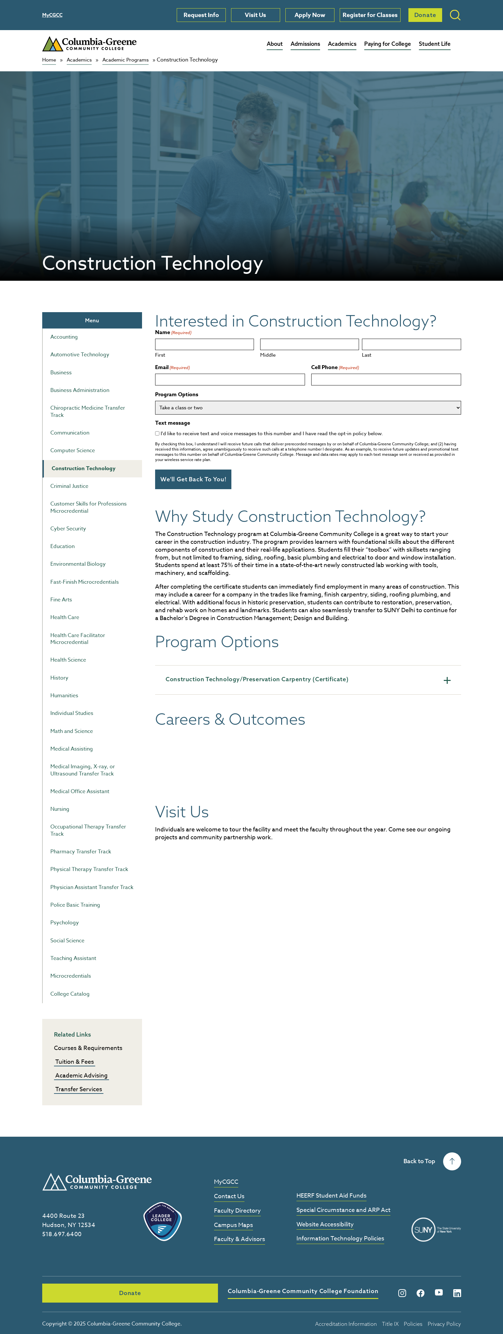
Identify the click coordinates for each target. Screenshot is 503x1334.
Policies (413, 1322)
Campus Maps (233, 1225)
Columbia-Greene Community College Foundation (205, 1291)
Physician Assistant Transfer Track (91, 887)
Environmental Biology (78, 564)
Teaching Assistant (73, 958)
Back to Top (432, 1161)
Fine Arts (61, 600)
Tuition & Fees (74, 1061)
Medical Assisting (71, 749)
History (59, 678)
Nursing (59, 809)
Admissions (305, 43)
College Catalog (70, 994)
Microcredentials (70, 976)
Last (366, 354)
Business (61, 372)
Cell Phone (335, 367)
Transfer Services (78, 1089)
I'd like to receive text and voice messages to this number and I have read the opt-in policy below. (272, 433)
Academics (342, 43)
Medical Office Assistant (79, 791)
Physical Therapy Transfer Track (89, 869)
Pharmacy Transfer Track (80, 852)
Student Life (435, 43)
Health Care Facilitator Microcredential (77, 638)
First (160, 354)
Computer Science (72, 450)
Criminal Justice (69, 486)
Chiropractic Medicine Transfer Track (87, 411)
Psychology (64, 923)
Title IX (390, 1322)
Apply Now (310, 15)
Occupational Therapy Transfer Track (88, 830)
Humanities (64, 696)
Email (172, 367)
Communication (69, 433)
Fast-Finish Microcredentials (84, 582)
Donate (425, 15)
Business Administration (79, 390)
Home (49, 59)
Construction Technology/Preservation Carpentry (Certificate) (308, 678)
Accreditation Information (346, 1322)
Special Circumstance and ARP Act (343, 1210)
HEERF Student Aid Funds (331, 1196)
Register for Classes (370, 15)
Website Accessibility (325, 1224)
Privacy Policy (444, 1322)
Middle (268, 354)
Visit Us (255, 15)
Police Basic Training (75, 905)
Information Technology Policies (340, 1239)
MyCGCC (52, 14)
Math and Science (71, 731)
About (275, 43)
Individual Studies (71, 713)
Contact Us (229, 1196)
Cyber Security (68, 528)
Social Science (67, 940)
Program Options (176, 394)
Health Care (64, 617)
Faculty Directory (237, 1211)
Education (62, 546)
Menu (92, 320)
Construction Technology (84, 468)
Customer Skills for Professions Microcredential (88, 507)
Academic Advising (81, 1075)
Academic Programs (130, 59)
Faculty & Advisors (239, 1240)
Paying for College (387, 43)
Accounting (64, 337)
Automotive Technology (79, 355)
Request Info (201, 15)
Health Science (68, 660)
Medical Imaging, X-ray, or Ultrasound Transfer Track (82, 770)
